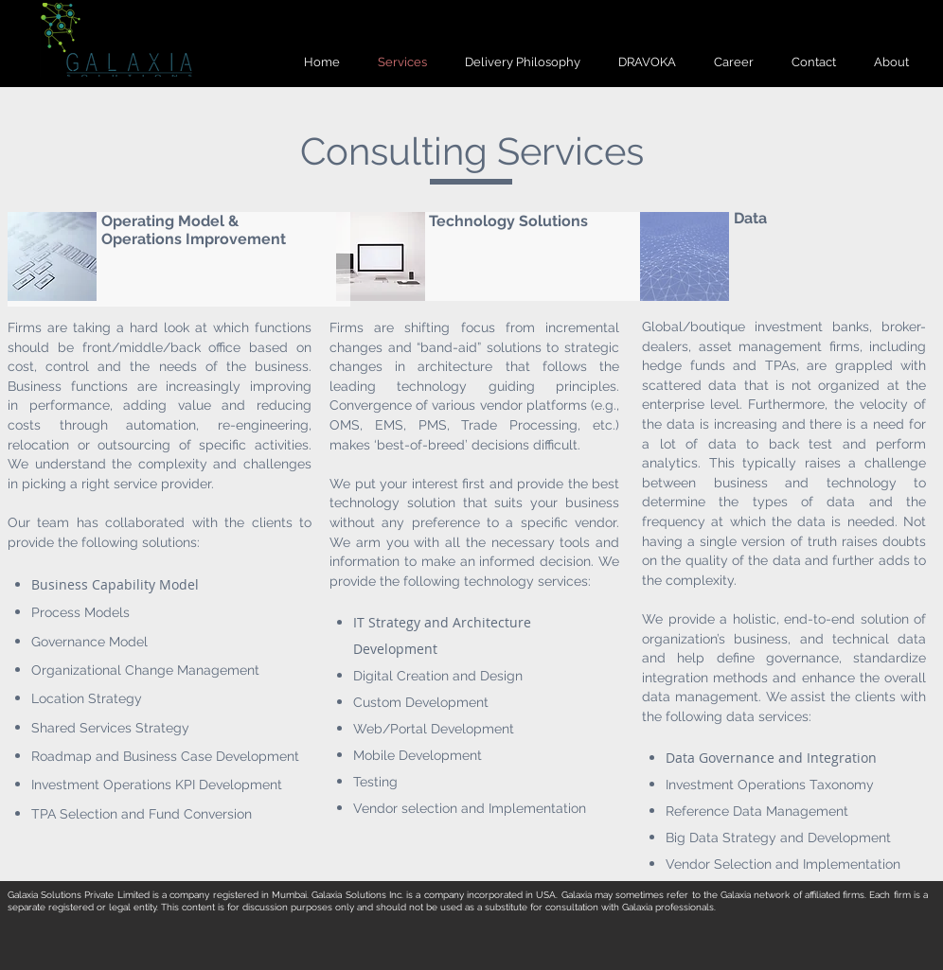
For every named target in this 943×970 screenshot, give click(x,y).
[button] (891, 62)
